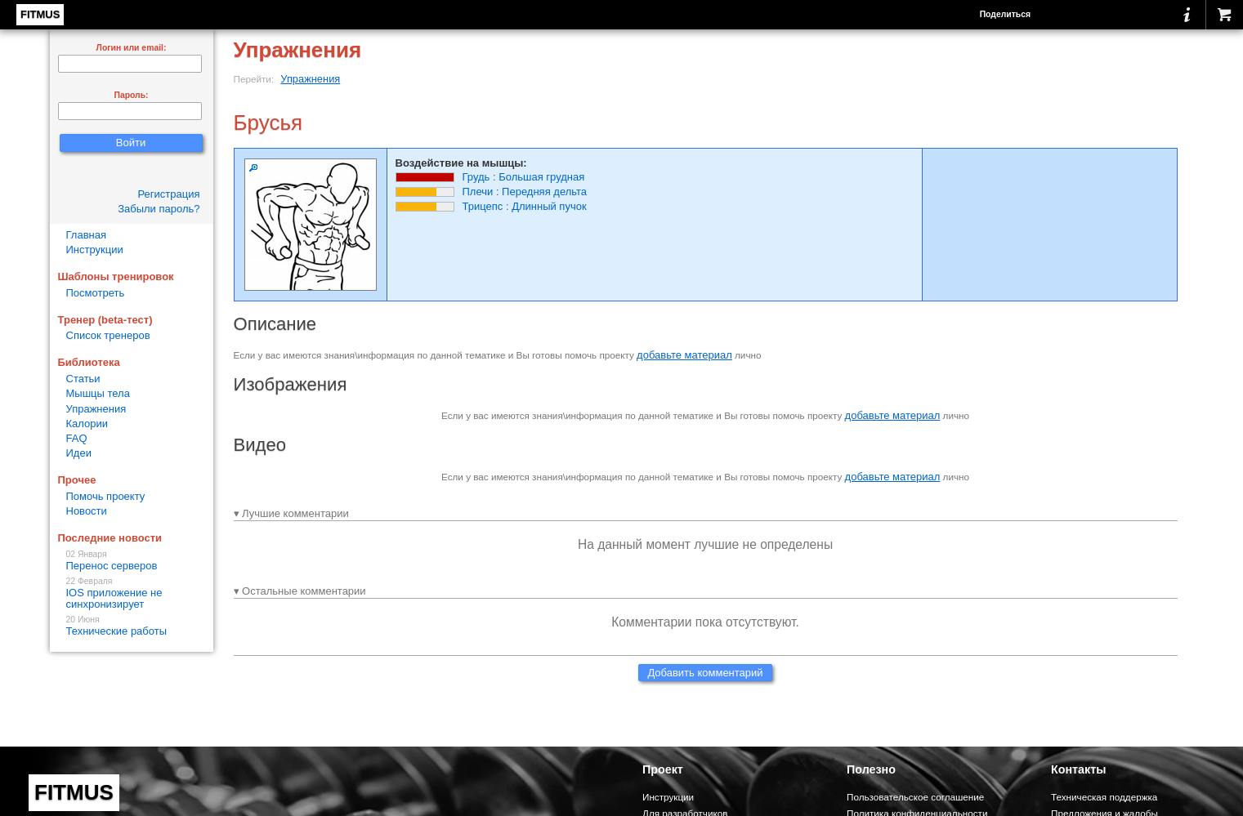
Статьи (83, 378)
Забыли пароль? (158, 209)
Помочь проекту (105, 496)
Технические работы (131, 626)
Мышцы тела (98, 393)
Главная (86, 235)
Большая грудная (541, 177)
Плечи (478, 191)
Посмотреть (95, 293)
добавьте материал (684, 355)
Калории (87, 423)
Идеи (79, 453)
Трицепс (483, 206)
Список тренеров (108, 335)
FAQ (76, 438)
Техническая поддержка (1104, 796)
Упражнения (310, 79)
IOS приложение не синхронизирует (131, 593)
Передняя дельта (544, 191)
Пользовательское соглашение (915, 796)
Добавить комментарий (704, 673)
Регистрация (169, 194)
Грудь (476, 177)
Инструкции (94, 249)
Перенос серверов (131, 561)
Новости (86, 511)
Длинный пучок (549, 206)
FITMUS (40, 14)
